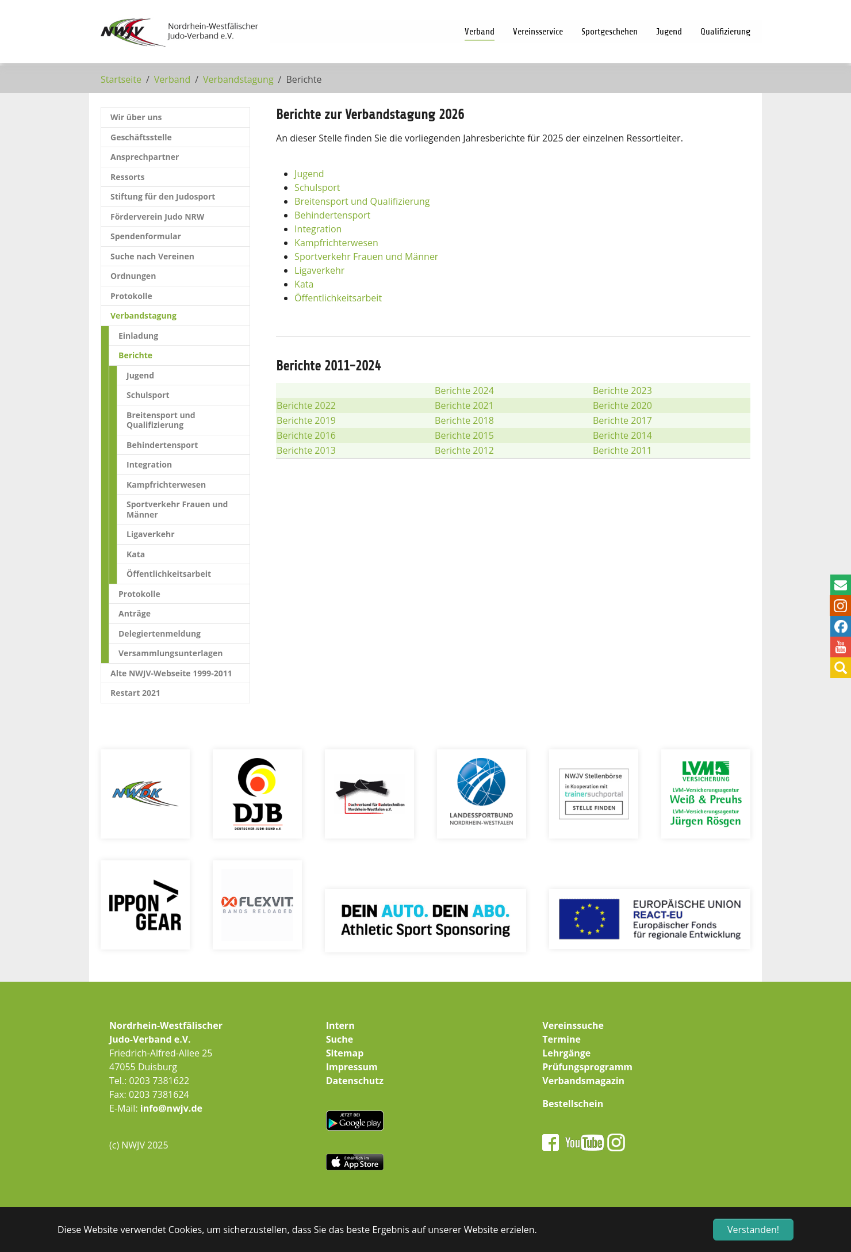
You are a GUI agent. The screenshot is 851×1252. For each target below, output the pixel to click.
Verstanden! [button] (753, 1229)
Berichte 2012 (464, 450)
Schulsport (317, 187)
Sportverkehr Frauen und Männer (366, 256)
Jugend (309, 173)
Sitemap (345, 1053)
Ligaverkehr (319, 270)
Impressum (352, 1066)
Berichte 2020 (622, 405)
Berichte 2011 (622, 450)
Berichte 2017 (622, 420)
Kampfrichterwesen (336, 242)
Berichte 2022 (306, 405)
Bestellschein (572, 1103)
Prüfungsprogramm (587, 1066)
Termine (561, 1039)
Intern (340, 1025)
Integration (318, 229)
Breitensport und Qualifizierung (362, 201)
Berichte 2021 (464, 405)
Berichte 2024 (464, 390)
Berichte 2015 (464, 435)
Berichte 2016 (306, 435)
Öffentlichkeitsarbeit (338, 298)
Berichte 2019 (306, 420)
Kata (303, 284)
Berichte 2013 (306, 450)
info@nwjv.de (171, 1108)
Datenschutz (355, 1080)
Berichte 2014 (622, 435)
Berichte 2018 (464, 420)
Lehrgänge (566, 1053)
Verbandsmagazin (583, 1080)
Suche (340, 1039)
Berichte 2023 (622, 390)
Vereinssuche (573, 1025)
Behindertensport (332, 215)
